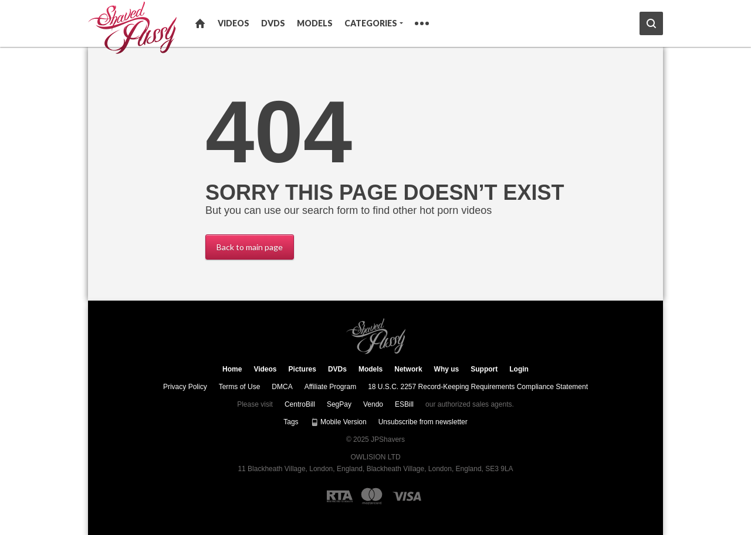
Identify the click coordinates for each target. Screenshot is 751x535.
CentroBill (300, 404)
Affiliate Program (330, 387)
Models (315, 23)
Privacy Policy (185, 387)
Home (200, 23)
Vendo (373, 404)
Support (484, 369)
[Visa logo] (407, 496)
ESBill (404, 404)
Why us (446, 369)
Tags (290, 422)
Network (408, 369)
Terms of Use (240, 387)
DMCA (282, 387)
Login (519, 369)
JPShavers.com (375, 336)
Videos (233, 23)
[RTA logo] (340, 496)
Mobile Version (338, 422)
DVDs (273, 23)
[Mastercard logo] (371, 496)
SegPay (339, 404)
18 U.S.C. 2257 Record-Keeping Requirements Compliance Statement (478, 387)
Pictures (302, 369)
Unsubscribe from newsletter (423, 422)
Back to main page (249, 247)
